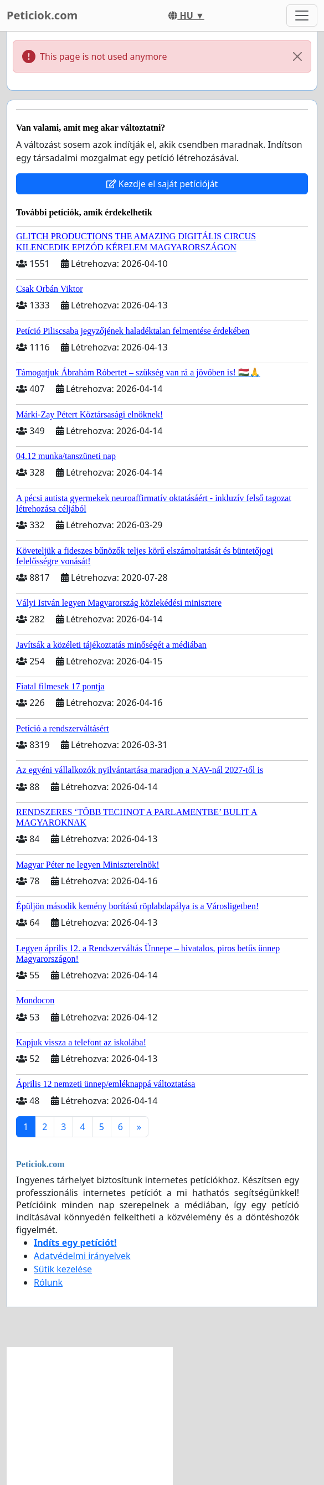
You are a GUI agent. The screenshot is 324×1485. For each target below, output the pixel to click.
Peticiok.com (42, 15)
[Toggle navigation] (301, 15)
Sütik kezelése (63, 1269)
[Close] (297, 56)
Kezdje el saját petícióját (162, 184)
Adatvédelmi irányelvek (82, 1256)
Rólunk (48, 1282)
